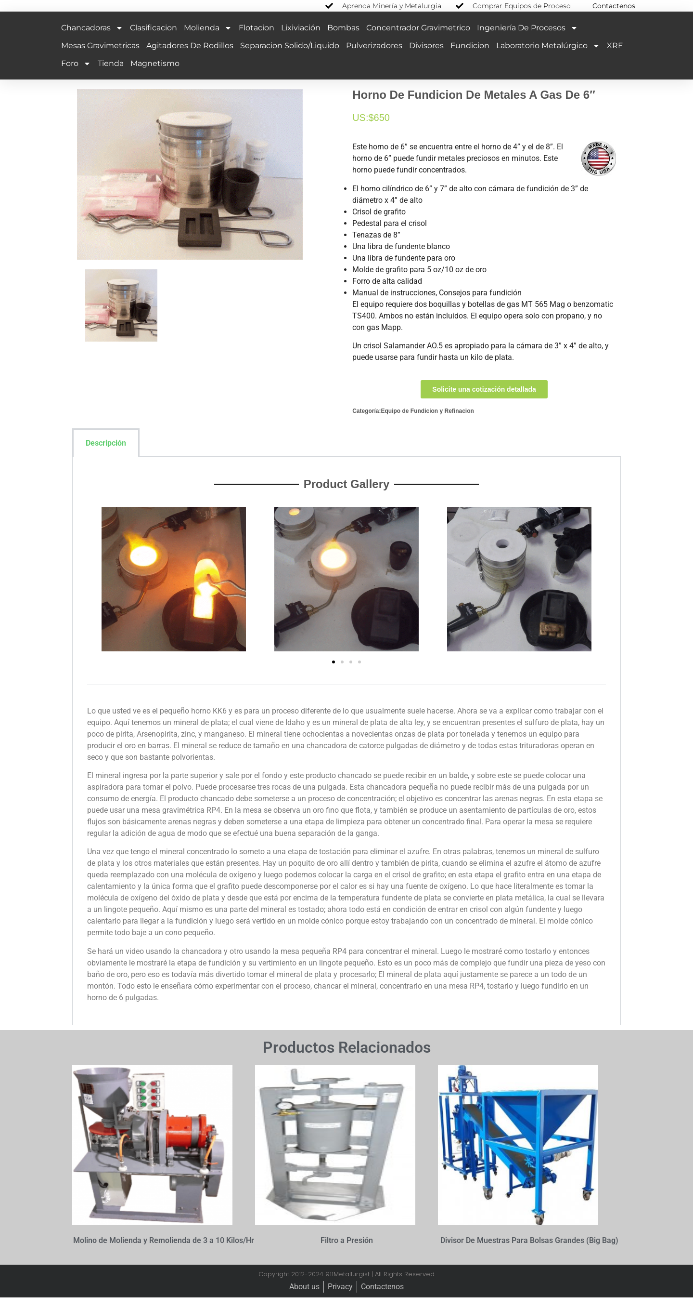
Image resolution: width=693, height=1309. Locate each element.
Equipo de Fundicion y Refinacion (427, 422)
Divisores (426, 56)
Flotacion (256, 38)
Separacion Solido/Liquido (289, 56)
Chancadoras (92, 39)
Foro (76, 74)
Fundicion (469, 56)
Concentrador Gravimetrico (418, 38)
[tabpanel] (346, 752)
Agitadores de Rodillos (189, 56)
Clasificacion (153, 38)
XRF (615, 56)
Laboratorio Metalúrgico (548, 57)
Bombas (343, 38)
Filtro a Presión (347, 1251)
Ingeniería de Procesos (527, 39)
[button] (333, 673)
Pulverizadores (374, 56)
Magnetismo (155, 74)
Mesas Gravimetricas (100, 56)
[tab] (153, 453)
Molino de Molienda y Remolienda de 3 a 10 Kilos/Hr (163, 1251)
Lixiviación (301, 38)
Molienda (208, 39)
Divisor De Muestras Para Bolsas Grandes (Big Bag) (529, 1251)
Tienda (111, 74)
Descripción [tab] (106, 454)
